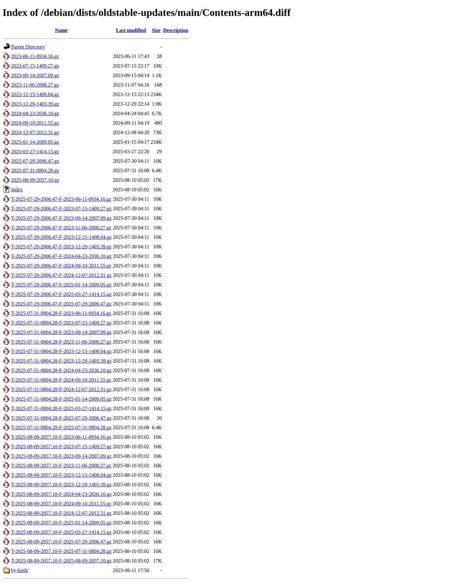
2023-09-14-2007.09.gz (35, 75)
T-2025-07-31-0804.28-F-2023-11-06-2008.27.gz (61, 342)
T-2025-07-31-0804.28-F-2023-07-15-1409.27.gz (61, 322)
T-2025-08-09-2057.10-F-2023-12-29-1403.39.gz (61, 484)
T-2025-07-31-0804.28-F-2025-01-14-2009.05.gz (61, 399)
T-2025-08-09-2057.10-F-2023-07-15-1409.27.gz (61, 446)
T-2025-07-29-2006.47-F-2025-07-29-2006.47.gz (61, 303)
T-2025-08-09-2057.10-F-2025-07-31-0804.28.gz (61, 551)
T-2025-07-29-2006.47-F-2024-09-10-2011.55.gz (61, 265)
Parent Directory (28, 46)
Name (61, 30)
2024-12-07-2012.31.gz (35, 132)
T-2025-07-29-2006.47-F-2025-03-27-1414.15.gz (61, 294)
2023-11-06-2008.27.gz (35, 85)
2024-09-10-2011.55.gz (35, 123)
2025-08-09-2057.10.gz (35, 180)
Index (17, 189)
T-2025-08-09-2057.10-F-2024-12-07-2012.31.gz (61, 513)
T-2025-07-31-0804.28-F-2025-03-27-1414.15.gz (61, 408)
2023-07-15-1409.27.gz (35, 66)
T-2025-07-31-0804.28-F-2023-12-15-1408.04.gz (61, 351)
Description (175, 30)
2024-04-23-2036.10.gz (35, 113)
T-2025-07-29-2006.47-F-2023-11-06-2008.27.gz (61, 227)
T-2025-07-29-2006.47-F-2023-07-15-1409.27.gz (61, 208)
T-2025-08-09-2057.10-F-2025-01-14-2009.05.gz (61, 522)
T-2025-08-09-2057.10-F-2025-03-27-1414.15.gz (61, 532)
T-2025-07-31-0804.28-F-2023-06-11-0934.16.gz (61, 313)
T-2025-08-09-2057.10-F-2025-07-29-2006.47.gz (61, 541)
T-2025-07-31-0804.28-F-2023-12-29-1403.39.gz (61, 361)
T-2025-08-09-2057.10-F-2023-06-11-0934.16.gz (61, 437)
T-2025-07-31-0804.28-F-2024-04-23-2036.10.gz (61, 370)
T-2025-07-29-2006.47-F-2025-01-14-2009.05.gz (61, 284)
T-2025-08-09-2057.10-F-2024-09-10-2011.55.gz (61, 503)
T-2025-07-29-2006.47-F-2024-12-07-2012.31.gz (61, 275)
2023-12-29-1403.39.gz (35, 104)
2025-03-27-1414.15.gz (35, 151)
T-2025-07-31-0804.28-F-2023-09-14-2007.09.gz (61, 332)
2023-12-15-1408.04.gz (35, 94)
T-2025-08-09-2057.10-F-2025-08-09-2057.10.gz (61, 560)
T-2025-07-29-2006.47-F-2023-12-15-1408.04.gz (61, 237)
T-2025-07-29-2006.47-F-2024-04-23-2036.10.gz (61, 256)
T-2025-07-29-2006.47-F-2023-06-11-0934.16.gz (61, 199)
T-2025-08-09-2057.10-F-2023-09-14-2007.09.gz (61, 456)
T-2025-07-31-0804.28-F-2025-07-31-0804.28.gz (61, 427)
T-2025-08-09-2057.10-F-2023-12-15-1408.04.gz (61, 475)
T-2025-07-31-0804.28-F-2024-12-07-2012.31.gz (61, 389)
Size (156, 30)
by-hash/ (20, 570)
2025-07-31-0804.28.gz (35, 170)
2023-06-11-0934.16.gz (35, 56)
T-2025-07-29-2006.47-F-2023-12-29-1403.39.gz (61, 246)
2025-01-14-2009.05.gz (35, 142)
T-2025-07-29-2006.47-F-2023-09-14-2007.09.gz (61, 218)
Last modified (131, 30)
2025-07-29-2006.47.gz (35, 161)
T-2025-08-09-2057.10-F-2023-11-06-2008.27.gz (61, 465)
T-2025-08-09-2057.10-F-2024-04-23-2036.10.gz (61, 494)
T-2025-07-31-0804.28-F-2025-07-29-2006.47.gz (61, 418)
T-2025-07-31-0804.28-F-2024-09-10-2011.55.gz (61, 380)
